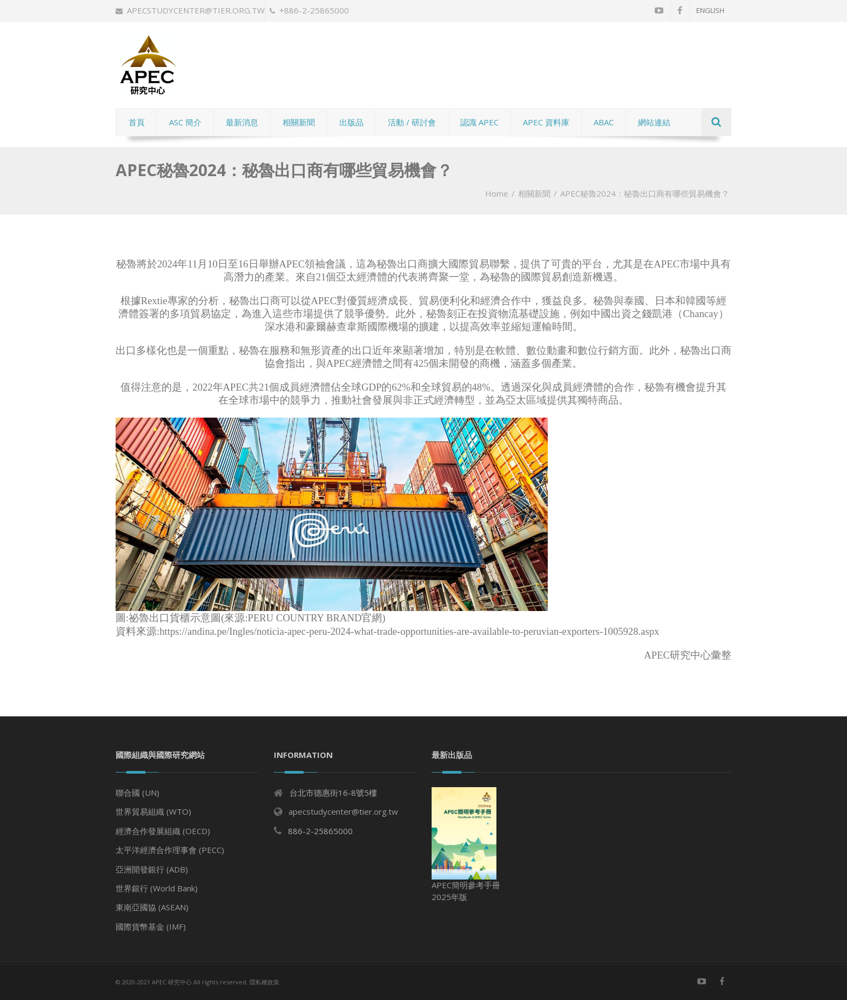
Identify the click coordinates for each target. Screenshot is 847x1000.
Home (496, 193)
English (710, 10)
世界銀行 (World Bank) (157, 888)
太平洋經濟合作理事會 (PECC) (170, 849)
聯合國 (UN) (137, 792)
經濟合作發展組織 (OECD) (163, 830)
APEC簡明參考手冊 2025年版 (466, 844)
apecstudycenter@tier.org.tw (190, 10)
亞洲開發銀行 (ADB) (152, 869)
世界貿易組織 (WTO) (153, 811)
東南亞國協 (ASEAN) (152, 907)
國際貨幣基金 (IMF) (151, 926)
